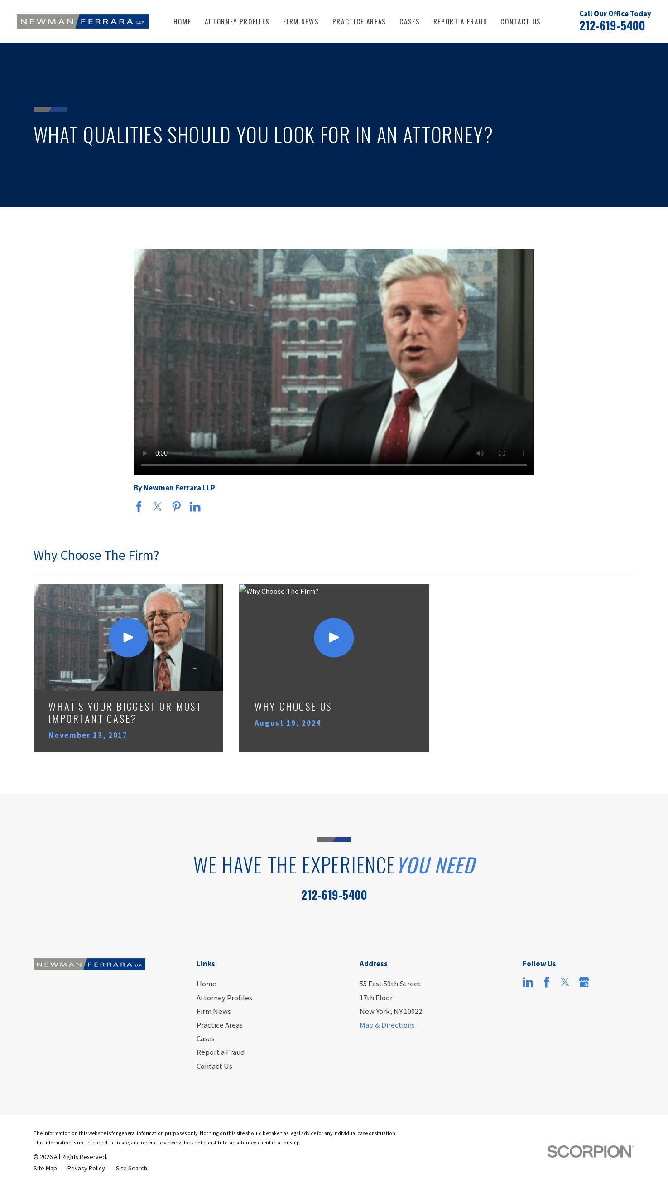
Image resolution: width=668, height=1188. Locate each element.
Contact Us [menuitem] (520, 21)
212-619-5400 (612, 25)
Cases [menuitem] (409, 21)
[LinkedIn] (528, 982)
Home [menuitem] (182, 21)
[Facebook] (546, 982)
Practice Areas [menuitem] (359, 21)
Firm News (214, 1011)
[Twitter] (565, 982)
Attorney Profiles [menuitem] (237, 21)
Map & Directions (387, 1025)
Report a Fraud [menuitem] (460, 21)
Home (206, 984)
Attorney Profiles (224, 998)
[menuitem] (45, 1168)
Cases (206, 1038)
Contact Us (214, 1066)
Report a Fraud (221, 1052)
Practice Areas (220, 1025)
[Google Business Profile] (584, 982)
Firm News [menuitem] (301, 21)
